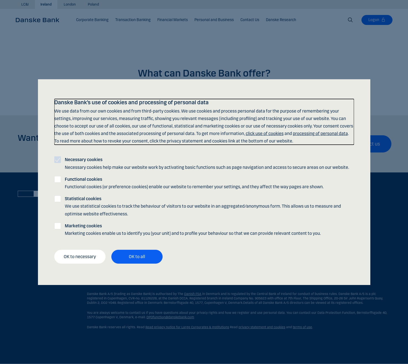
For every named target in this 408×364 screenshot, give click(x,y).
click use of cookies (265, 133)
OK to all (137, 256)
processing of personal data (320, 133)
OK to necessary (80, 256)
